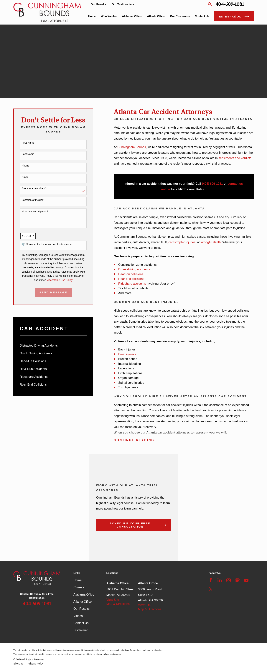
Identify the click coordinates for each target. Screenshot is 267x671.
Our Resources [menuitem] (180, 16)
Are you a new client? (34, 188)
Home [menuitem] (92, 16)
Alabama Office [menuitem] (132, 16)
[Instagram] (228, 580)
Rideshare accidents (132, 283)
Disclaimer (80, 630)
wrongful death (211, 242)
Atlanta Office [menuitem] (156, 16)
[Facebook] (211, 580)
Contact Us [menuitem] (202, 16)
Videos (78, 615)
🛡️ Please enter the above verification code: (47, 244)
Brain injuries (127, 354)
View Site (112, 599)
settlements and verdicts (234, 158)
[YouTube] (246, 580)
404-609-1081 (229, 4)
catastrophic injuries (182, 242)
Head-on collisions (130, 274)
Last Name (28, 154)
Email (25, 177)
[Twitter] (211, 589)
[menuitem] (53, 346)
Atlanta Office (82, 601)
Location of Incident (33, 199)
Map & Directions (118, 603)
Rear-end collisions (131, 278)
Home (77, 580)
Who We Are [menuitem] (109, 16)
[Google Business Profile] (237, 580)
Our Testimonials (123, 4)
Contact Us (80, 623)
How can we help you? (35, 211)
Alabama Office (83, 594)
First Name (28, 142)
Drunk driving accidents (134, 269)
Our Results (98, 4)
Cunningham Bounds (131, 147)
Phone (25, 165)
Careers (78, 587)
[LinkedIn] (219, 580)
